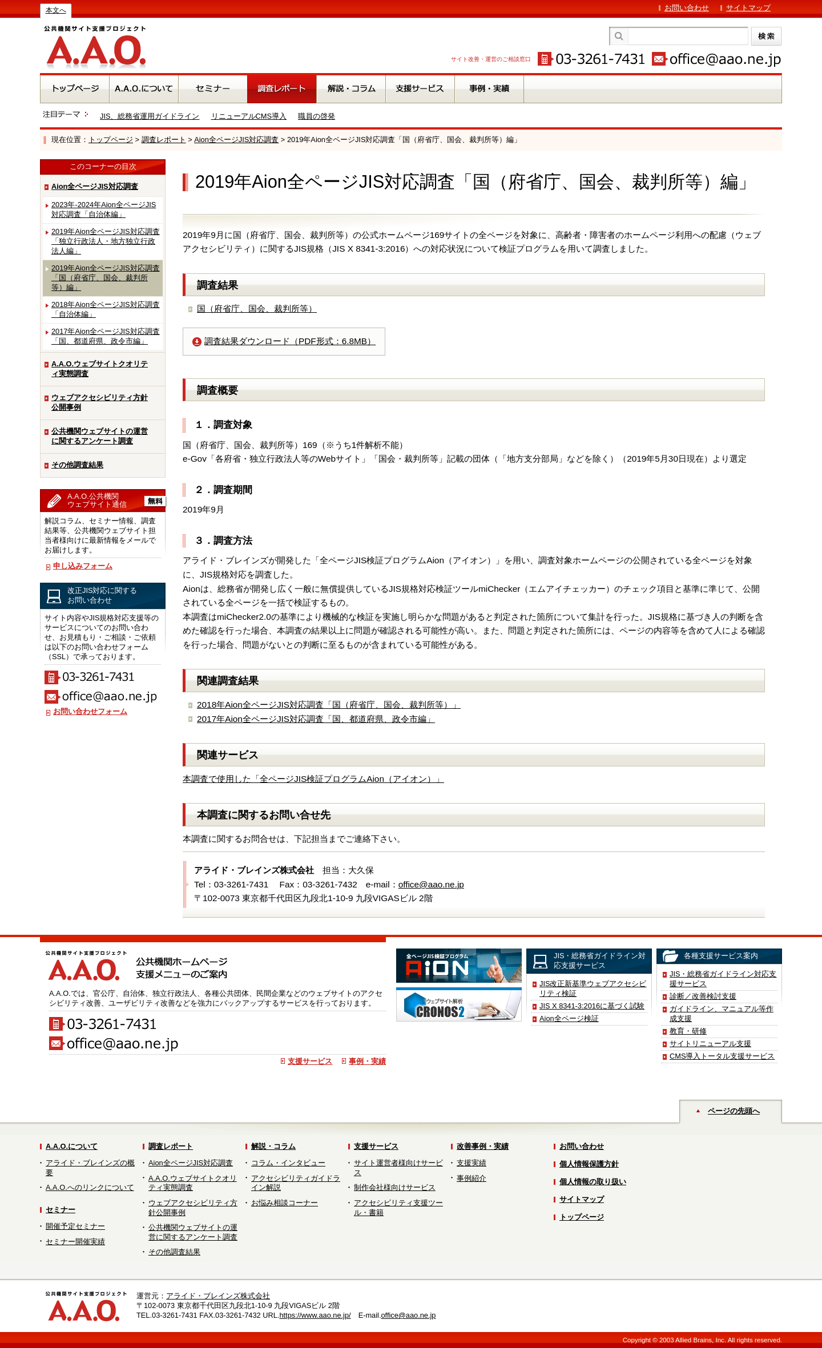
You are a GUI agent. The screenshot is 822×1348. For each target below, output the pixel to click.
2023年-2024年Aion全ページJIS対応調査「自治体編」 (103, 209)
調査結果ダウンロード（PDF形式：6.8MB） (290, 341)
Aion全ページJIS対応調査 (236, 139)
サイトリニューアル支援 (710, 1043)
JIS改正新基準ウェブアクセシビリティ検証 (593, 988)
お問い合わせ (686, 7)
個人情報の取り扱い (592, 1181)
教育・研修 (688, 1031)
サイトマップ (748, 7)
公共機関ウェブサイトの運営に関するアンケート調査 (99, 436)
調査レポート (164, 139)
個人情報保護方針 (589, 1164)
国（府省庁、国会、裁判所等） (257, 308)
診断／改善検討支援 (703, 996)
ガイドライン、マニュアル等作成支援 (721, 1013)
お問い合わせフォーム (90, 711)
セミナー (60, 1209)
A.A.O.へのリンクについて (90, 1187)
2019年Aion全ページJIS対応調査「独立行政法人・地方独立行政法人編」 (105, 241)
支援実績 (471, 1163)
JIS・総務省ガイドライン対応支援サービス (723, 979)
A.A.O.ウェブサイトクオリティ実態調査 (99, 369)
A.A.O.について (72, 1146)
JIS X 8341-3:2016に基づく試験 (591, 1006)
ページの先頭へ (734, 1111)
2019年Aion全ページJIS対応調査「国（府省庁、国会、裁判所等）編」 (105, 278)
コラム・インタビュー (288, 1163)
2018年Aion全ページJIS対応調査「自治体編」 (105, 309)
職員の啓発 (316, 116)
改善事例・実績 (483, 1146)
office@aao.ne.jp (431, 884)
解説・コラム (273, 1146)
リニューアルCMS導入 (249, 116)
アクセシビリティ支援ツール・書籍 (398, 1207)
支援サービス (310, 1061)
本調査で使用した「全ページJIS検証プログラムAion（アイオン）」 (313, 779)
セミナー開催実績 (75, 1241)
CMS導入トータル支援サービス (722, 1056)
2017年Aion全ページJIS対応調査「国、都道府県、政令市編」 (105, 336)
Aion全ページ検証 (569, 1018)
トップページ (110, 139)
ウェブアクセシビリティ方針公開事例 (99, 402)
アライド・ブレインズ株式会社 (218, 1296)
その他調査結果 (77, 465)
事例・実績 (367, 1061)
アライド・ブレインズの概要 (90, 1168)
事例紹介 (471, 1178)
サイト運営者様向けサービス (398, 1168)
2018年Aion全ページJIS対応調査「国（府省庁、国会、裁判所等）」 (329, 704)
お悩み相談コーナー (284, 1202)
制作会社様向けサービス (395, 1187)
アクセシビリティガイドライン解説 (295, 1183)
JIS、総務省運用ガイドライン (150, 116)
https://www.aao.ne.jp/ (314, 1315)
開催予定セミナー (75, 1226)
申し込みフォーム (82, 566)
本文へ (56, 10)
